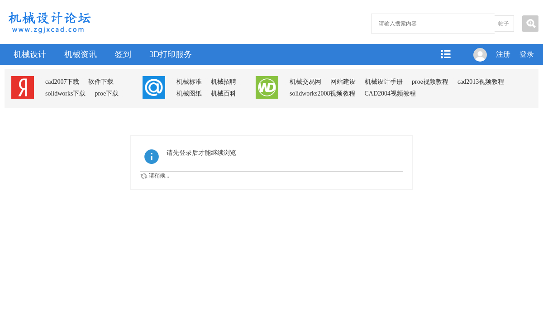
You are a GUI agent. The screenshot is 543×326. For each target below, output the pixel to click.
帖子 (503, 23)
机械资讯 (80, 54)
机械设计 (30, 54)
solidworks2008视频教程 (322, 93)
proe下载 (107, 93)
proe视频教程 (430, 81)
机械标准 (189, 81)
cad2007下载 (62, 81)
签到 (123, 54)
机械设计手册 (384, 81)
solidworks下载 (65, 93)
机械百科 (223, 93)
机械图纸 (189, 93)
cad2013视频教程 (480, 81)
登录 (526, 54)
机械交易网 (305, 81)
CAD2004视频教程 (390, 93)
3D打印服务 (170, 54)
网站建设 (343, 81)
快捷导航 (445, 54)
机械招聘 (223, 81)
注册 (503, 54)
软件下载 (101, 81)
